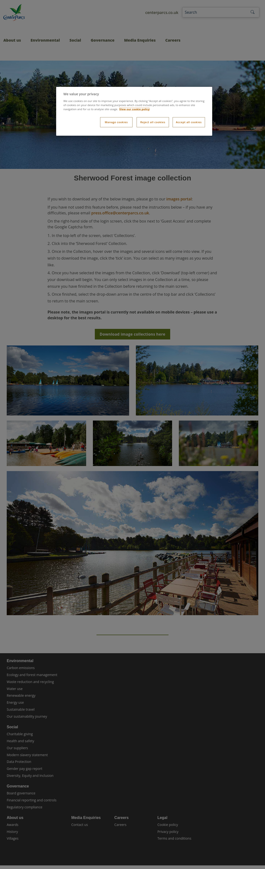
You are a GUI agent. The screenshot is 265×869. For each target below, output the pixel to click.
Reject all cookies (152, 122)
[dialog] (134, 111)
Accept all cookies (189, 122)
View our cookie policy (134, 109)
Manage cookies (116, 122)
